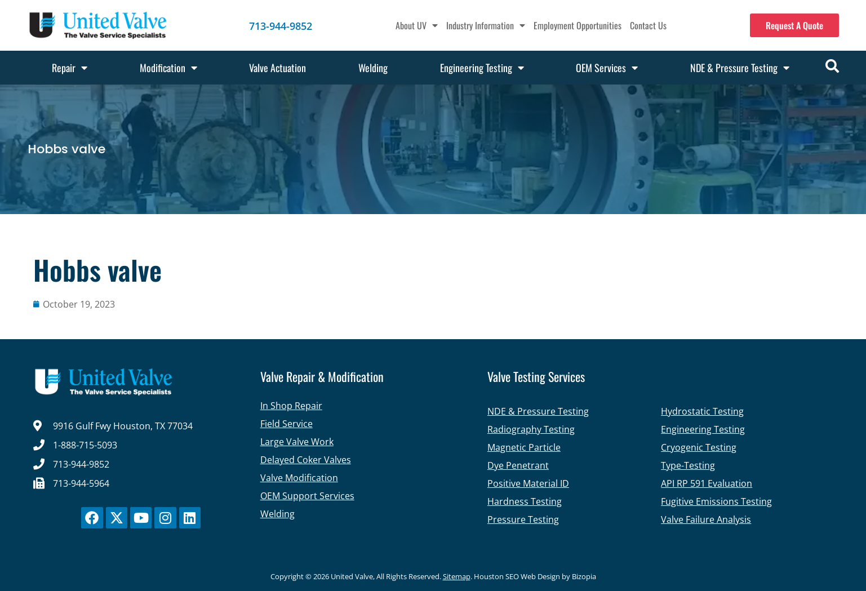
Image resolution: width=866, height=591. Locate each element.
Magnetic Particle (524, 447)
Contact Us (648, 25)
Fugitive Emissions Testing (716, 501)
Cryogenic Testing (698, 447)
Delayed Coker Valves (305, 460)
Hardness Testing (524, 501)
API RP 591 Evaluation (706, 483)
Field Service (286, 423)
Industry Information (485, 25)
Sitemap (456, 576)
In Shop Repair (291, 405)
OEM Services (607, 67)
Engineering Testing (482, 67)
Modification (168, 67)
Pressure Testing (523, 519)
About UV (417, 25)
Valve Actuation (277, 67)
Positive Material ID (528, 483)
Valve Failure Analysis (706, 519)
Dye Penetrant (518, 465)
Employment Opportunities (577, 25)
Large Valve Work (297, 442)
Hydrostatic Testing (702, 411)
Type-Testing (688, 465)
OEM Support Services (307, 496)
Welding (373, 67)
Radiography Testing (531, 429)
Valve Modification (299, 478)
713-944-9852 (280, 26)
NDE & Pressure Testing (739, 67)
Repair (69, 67)
